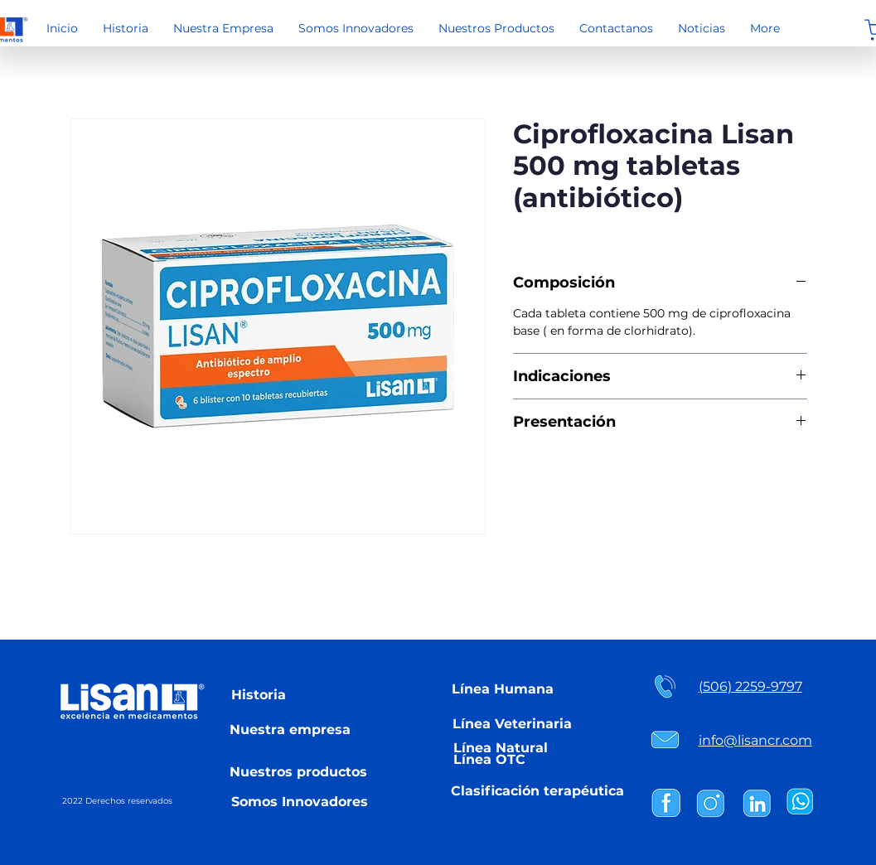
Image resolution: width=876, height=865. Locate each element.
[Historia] (259, 694)
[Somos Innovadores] (300, 801)
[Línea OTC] (489, 759)
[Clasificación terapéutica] (538, 790)
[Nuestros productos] (299, 771)
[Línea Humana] (503, 688)
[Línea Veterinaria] (512, 723)
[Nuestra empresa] (290, 729)
